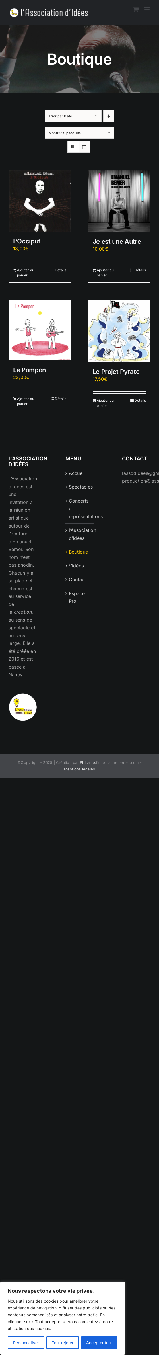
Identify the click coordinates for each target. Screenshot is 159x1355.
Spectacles (80, 487)
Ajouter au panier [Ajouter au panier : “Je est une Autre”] (105, 272)
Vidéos (76, 566)
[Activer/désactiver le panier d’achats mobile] (136, 9)
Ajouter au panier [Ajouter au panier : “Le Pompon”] (25, 401)
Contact (77, 579)
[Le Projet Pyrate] (119, 331)
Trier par (60, 116)
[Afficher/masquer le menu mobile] (147, 9)
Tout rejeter (62, 1342)
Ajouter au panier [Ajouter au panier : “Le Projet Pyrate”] (105, 403)
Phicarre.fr (89, 762)
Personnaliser (26, 1342)
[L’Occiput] (40, 201)
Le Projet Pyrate (116, 371)
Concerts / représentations (80, 508)
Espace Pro (77, 597)
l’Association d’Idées (80, 534)
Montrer (65, 133)
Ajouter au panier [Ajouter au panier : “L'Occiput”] (25, 272)
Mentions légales (79, 769)
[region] (62, 1318)
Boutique (78, 552)
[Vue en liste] (84, 146)
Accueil (77, 473)
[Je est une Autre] (119, 201)
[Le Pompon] (40, 330)
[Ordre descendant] (108, 116)
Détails (61, 270)
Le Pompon (29, 370)
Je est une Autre (117, 241)
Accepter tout (99, 1342)
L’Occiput (26, 241)
